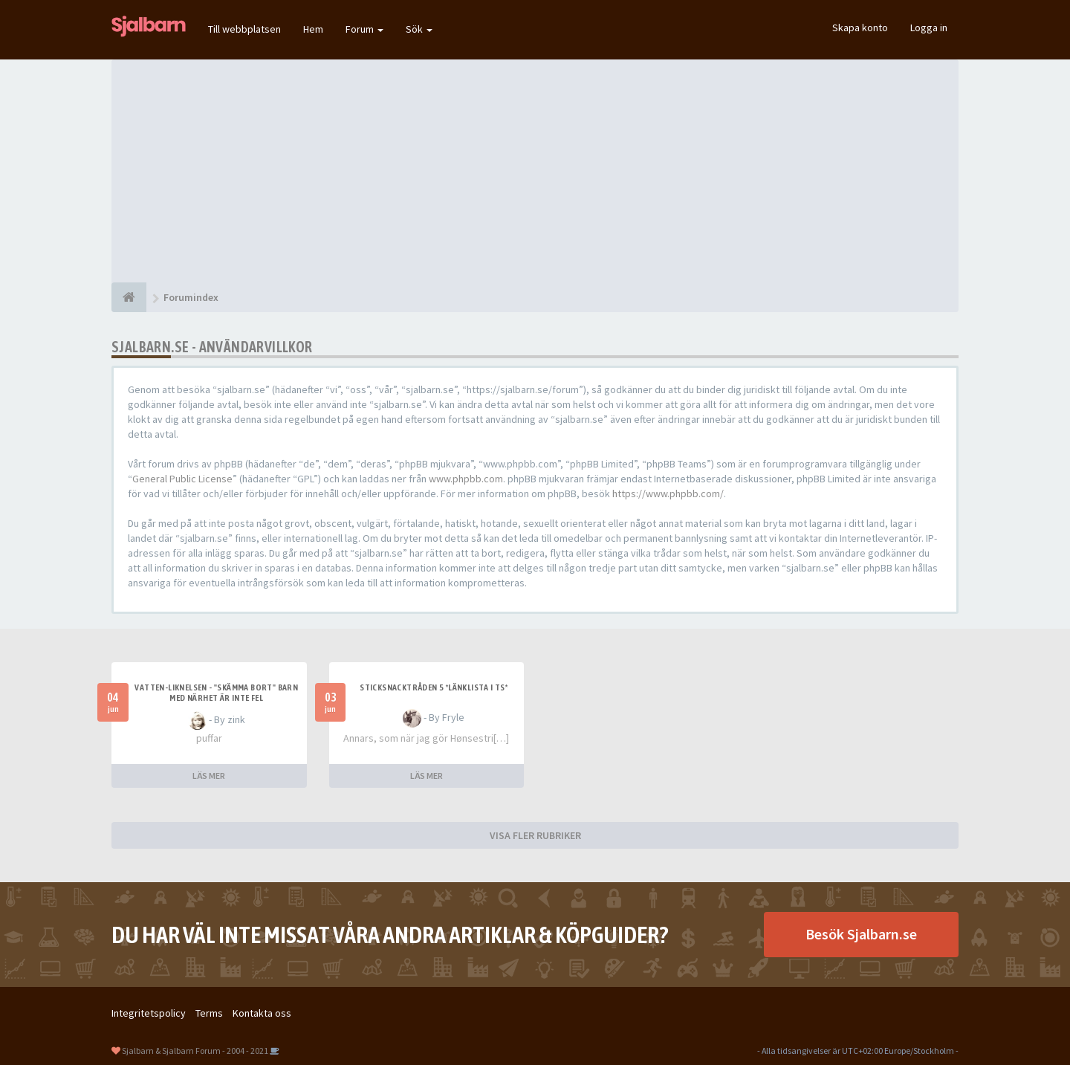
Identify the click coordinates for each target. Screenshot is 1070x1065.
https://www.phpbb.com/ (668, 493)
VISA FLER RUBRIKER (535, 835)
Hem (313, 29)
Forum (364, 29)
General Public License (182, 478)
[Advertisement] (535, 171)
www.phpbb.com (466, 478)
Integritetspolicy (148, 1013)
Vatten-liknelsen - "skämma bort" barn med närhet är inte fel (216, 692)
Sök (419, 29)
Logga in (928, 27)
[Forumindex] (128, 297)
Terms (209, 1013)
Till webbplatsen (244, 29)
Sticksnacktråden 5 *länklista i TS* (434, 687)
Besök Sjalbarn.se (861, 934)
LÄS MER (208, 775)
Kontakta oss (262, 1013)
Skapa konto (860, 27)
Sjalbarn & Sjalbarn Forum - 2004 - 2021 (195, 1050)
